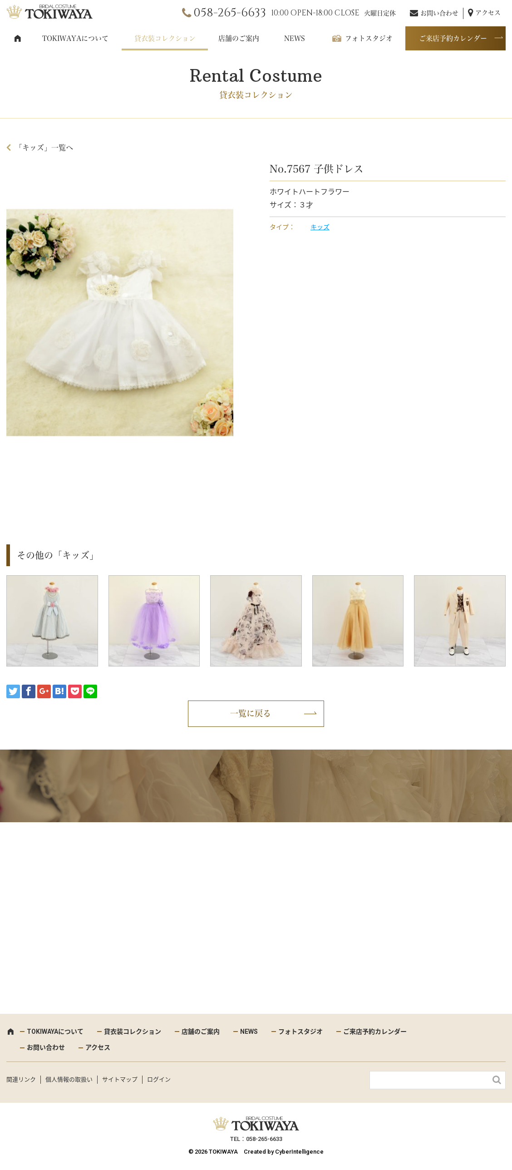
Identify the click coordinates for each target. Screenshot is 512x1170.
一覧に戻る (250, 713)
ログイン (159, 1079)
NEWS (294, 38)
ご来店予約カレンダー (453, 38)
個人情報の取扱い (69, 1079)
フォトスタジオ (369, 38)
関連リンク (21, 1079)
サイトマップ (120, 1079)
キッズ (320, 227)
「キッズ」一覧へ (44, 147)
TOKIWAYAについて (75, 38)
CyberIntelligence (299, 1151)
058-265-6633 (229, 13)
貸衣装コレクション (165, 38)
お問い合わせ (439, 13)
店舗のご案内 (238, 38)
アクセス (488, 13)
